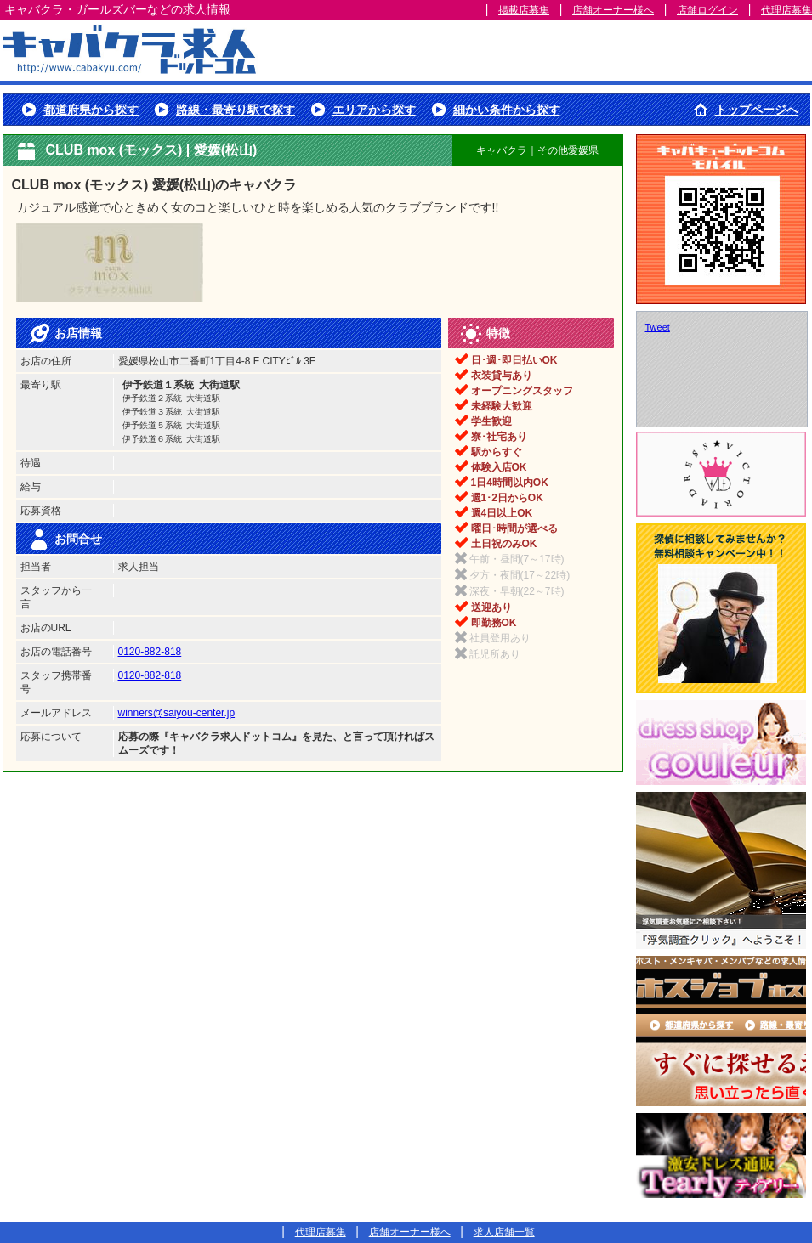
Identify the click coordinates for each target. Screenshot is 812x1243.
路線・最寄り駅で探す (235, 109)
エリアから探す (374, 109)
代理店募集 (786, 10)
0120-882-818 (150, 652)
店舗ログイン (707, 10)
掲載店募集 (523, 10)
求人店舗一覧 (504, 1232)
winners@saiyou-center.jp (177, 713)
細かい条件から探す (506, 109)
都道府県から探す (91, 109)
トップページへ (756, 109)
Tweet (657, 327)
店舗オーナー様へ (613, 10)
